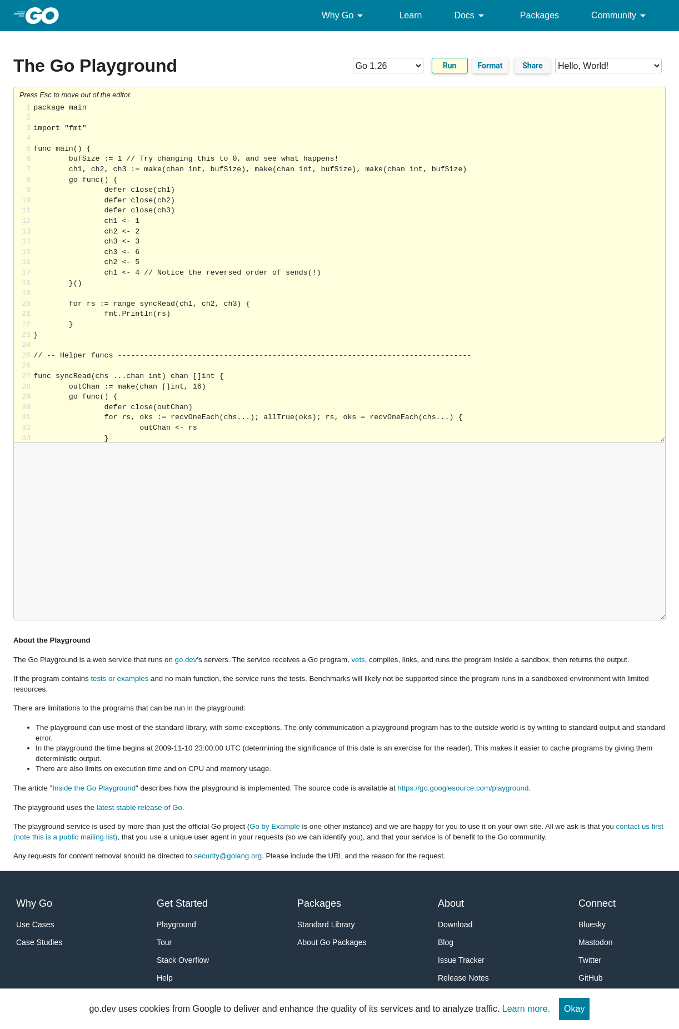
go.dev (186, 659)
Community (620, 15)
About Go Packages (332, 942)
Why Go (344, 15)
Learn (410, 15)
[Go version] (388, 65)
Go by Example (274, 826)
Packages (539, 15)
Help (165, 977)
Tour (164, 942)
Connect (597, 903)
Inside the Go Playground (94, 788)
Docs (470, 15)
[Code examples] (608, 65)
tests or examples (119, 678)
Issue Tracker (461, 960)
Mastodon (595, 942)
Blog (445, 942)
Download (455, 924)
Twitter (589, 960)
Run (450, 65)
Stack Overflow (183, 960)
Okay (574, 1008)
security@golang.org (228, 856)
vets (358, 659)
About (451, 903)
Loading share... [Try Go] (349, 273)
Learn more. (526, 1008)
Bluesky (592, 924)
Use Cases (35, 924)
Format (490, 65)
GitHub (590, 977)
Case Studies (39, 942)
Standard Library (326, 924)
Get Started (182, 903)
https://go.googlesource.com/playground (462, 788)
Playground (176, 924)
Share (532, 65)
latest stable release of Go (139, 807)
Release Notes (463, 977)
